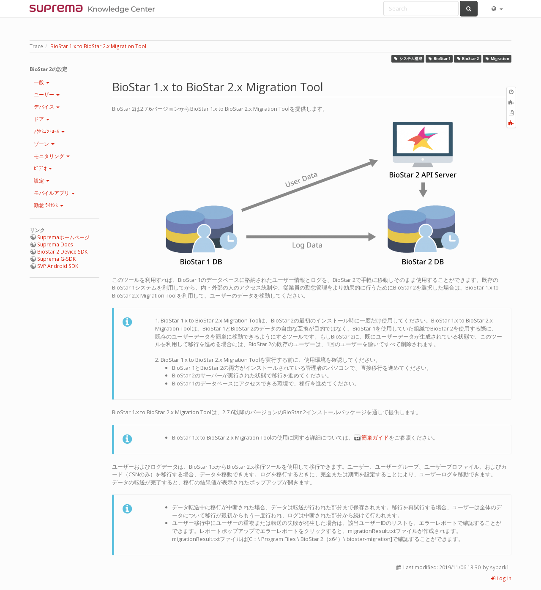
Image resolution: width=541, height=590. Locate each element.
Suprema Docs (55, 244)
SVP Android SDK (57, 266)
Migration (497, 58)
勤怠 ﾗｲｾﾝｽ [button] (48, 205)
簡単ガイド (375, 437)
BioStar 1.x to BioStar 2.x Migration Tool (98, 46)
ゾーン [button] (44, 144)
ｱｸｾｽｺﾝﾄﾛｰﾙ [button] (49, 131)
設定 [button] (41, 180)
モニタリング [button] (52, 156)
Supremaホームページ (63, 237)
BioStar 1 (439, 58)
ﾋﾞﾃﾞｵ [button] (43, 168)
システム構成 (407, 58)
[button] (496, 8)
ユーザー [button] (47, 94)
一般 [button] (41, 82)
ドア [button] (41, 119)
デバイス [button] (47, 106)
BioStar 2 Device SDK (62, 251)
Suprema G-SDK (56, 258)
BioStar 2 (467, 58)
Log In (501, 578)
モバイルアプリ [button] (54, 193)
